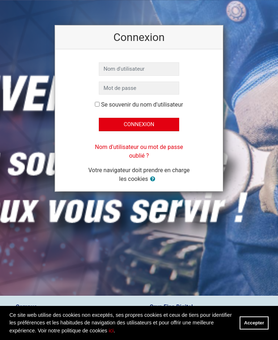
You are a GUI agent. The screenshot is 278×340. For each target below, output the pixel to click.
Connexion (139, 124)
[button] (154, 179)
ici (111, 330)
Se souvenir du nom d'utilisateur (142, 104)
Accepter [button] (254, 323)
